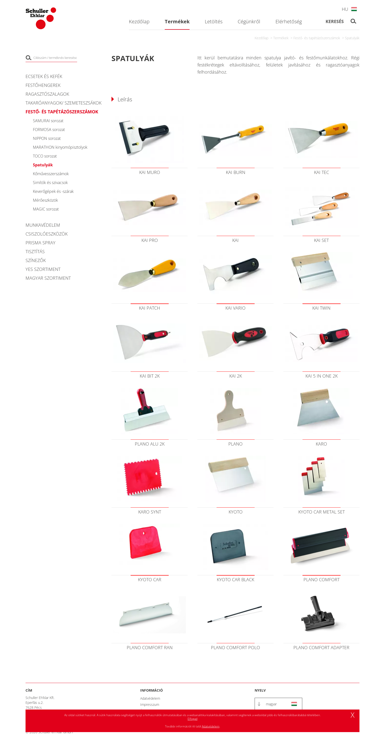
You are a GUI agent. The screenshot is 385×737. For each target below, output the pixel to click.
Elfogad (192, 719)
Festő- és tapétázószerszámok (316, 38)
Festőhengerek (43, 85)
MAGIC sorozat (46, 209)
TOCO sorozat (45, 156)
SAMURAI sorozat (48, 120)
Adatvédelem (150, 698)
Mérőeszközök (45, 200)
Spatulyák (352, 38)
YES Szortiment (43, 269)
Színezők (36, 260)
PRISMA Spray (40, 243)
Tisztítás (35, 251)
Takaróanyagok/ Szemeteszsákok (63, 103)
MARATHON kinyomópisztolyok (60, 147)
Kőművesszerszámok (51, 173)
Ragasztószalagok (47, 94)
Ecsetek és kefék (44, 76)
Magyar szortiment (48, 278)
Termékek (281, 38)
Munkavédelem (43, 225)
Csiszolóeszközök (47, 234)
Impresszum (149, 704)
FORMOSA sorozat (49, 129)
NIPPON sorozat (47, 138)
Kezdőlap (261, 38)
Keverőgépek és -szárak (53, 191)
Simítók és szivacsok (50, 182)
